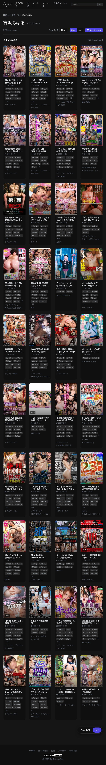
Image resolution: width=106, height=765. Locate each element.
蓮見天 (94, 429)
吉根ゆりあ (68, 167)
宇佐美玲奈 (86, 433)
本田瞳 (68, 433)
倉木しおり (17, 367)
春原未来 (42, 358)
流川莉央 (85, 504)
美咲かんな (60, 564)
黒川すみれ (35, 229)
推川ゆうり (9, 229)
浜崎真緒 (34, 98)
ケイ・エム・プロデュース (40, 105)
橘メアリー (68, 426)
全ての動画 (19, 4)
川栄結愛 (69, 291)
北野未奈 (42, 235)
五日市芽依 (42, 232)
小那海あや (69, 95)
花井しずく (17, 298)
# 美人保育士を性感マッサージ (14, 308)
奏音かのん (69, 367)
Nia (7, 95)
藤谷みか (8, 301)
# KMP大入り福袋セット (91, 514)
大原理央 (34, 632)
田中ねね (60, 636)
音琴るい (85, 164)
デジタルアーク (62, 442)
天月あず (68, 235)
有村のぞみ (42, 301)
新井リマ (34, 235)
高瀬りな (43, 704)
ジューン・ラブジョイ (90, 160)
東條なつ (60, 567)
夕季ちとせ (18, 229)
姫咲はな (16, 167)
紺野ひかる (18, 235)
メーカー (36, 4)
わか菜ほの (35, 89)
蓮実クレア (35, 704)
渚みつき (16, 232)
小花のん (60, 167)
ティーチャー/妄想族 (38, 636)
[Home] (9, 4)
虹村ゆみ (85, 298)
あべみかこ (68, 636)
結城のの (95, 226)
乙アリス (45, 164)
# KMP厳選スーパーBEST (40, 377)
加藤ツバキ (60, 436)
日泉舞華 (8, 164)
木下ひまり (35, 95)
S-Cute (85, 440)
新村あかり (9, 89)
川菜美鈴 (69, 429)
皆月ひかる (18, 89)
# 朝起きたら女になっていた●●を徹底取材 (91, 170)
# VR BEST (35, 108)
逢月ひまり (44, 707)
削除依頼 (73, 750)
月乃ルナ (34, 701)
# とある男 (35, 639)
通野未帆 (60, 98)
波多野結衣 (9, 235)
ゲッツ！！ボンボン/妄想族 (65, 705)
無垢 (32, 307)
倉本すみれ (68, 504)
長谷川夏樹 (86, 229)
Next (63, 30)
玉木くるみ (60, 429)
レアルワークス (11, 105)
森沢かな (43, 229)
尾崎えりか (9, 98)
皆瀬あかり (18, 160)
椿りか (16, 164)
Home (6, 15)
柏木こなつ (44, 95)
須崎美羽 (8, 291)
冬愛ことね (86, 358)
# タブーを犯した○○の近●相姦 (91, 239)
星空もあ (34, 429)
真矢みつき (95, 229)
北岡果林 (69, 89)
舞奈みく (95, 433)
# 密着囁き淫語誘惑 (63, 445)
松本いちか (91, 98)
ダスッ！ (34, 242)
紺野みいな (35, 629)
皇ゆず (38, 164)
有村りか (16, 301)
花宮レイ (69, 436)
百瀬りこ (42, 632)
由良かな (8, 232)
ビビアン (59, 242)
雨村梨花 (95, 701)
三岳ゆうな (17, 361)
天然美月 (18, 92)
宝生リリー (69, 564)
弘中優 (85, 436)
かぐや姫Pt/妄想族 (89, 167)
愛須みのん (92, 436)
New (73, 30)
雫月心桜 (93, 164)
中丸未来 (60, 639)
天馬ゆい (18, 98)
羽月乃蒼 (85, 501)
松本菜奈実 (13, 95)
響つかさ (60, 426)
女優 (28, 4)
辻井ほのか (9, 639)
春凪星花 (42, 429)
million (84, 511)
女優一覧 (15, 15)
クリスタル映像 (11, 374)
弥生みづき (9, 92)
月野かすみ (94, 573)
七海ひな (68, 639)
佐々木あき (44, 364)
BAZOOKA (86, 102)
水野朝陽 (34, 367)
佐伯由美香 (18, 504)
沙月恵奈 (43, 92)
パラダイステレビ (88, 236)
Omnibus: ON (94, 30)
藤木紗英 (8, 298)
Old (79, 30)
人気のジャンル (60, 4)
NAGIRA (59, 571)
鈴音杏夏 (18, 295)
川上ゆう (34, 564)
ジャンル (45, 4)
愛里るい (85, 232)
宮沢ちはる (94, 157)
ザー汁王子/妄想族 (63, 295)
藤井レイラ (17, 291)
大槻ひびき (94, 95)
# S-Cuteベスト (88, 443)
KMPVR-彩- (35, 433)
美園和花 (8, 167)
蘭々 (84, 98)
